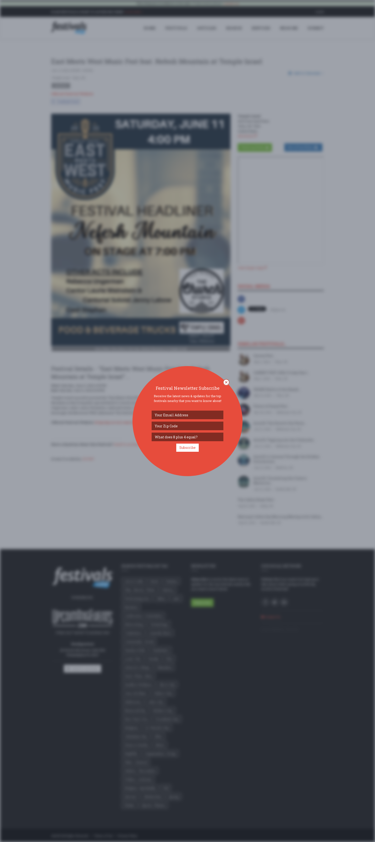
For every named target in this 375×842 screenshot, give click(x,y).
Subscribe (187, 447)
